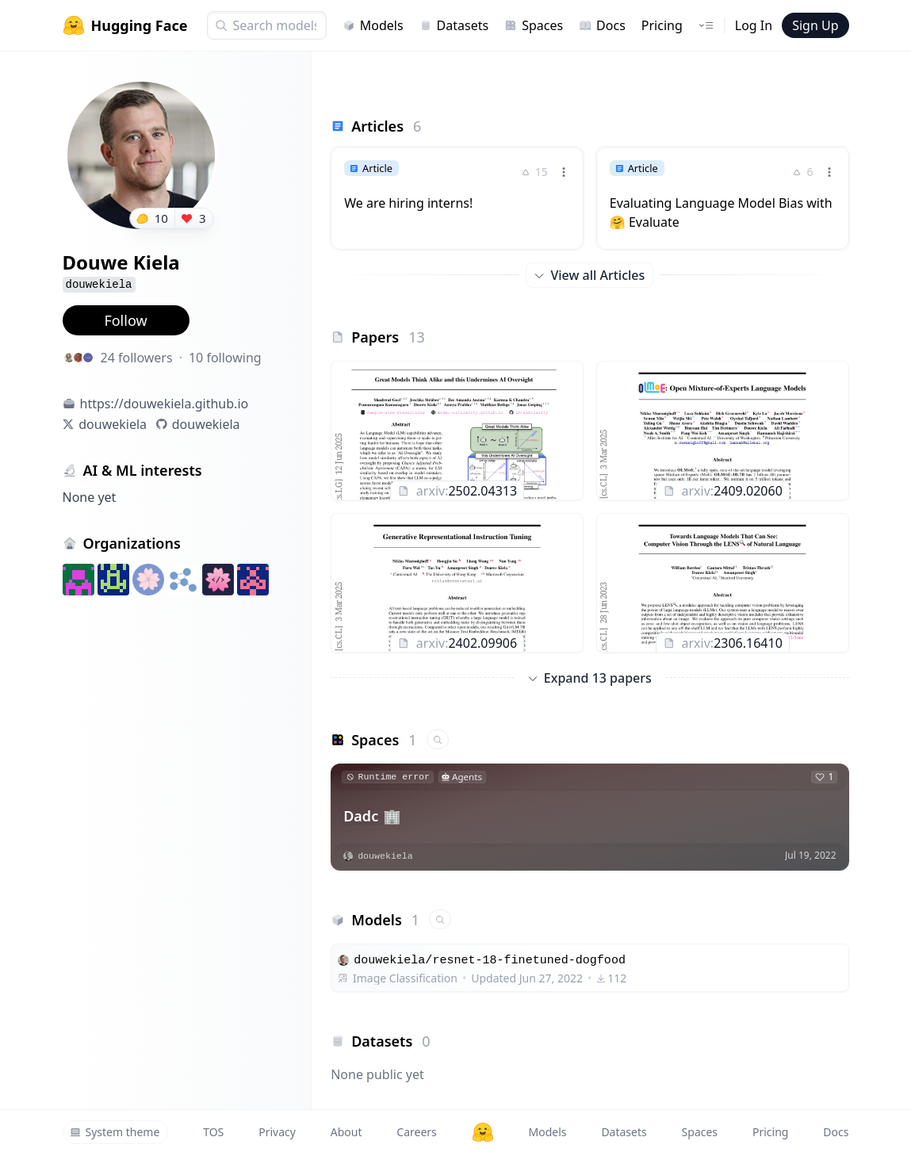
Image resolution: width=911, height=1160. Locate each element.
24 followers (137, 357)
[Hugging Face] (483, 1132)
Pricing (662, 25)
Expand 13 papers (590, 678)
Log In (753, 25)
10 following (225, 357)
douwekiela (112, 424)
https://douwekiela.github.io (164, 403)
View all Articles (589, 275)
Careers (416, 1131)
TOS (213, 1131)
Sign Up (815, 25)
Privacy (277, 1131)
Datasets (454, 25)
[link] (457, 188)
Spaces (533, 25)
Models (373, 25)
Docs (602, 25)
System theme (115, 1131)
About (346, 1131)
